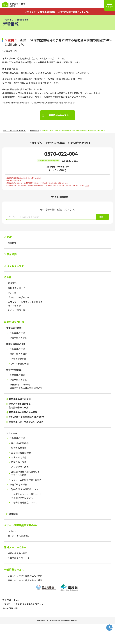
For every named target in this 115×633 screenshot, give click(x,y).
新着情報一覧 (34, 130)
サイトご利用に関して (11, 608)
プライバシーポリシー (11, 600)
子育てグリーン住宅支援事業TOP (14, 130)
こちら (87, 185)
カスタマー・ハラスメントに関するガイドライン (22, 604)
